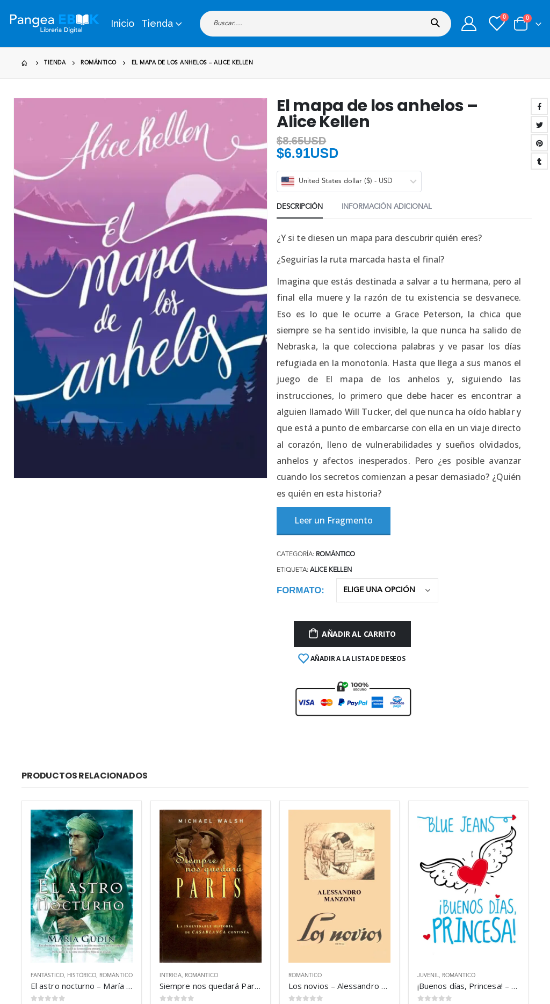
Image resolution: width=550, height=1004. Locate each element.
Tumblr (539, 161)
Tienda (157, 23)
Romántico (335, 554)
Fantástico (47, 975)
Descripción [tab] (300, 206)
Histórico (81, 975)
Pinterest (539, 142)
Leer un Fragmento (333, 520)
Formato (299, 590)
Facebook (539, 106)
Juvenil (428, 975)
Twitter (539, 124)
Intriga (171, 975)
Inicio (122, 23)
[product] (82, 886)
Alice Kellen (331, 570)
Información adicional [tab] (387, 206)
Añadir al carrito (359, 634)
